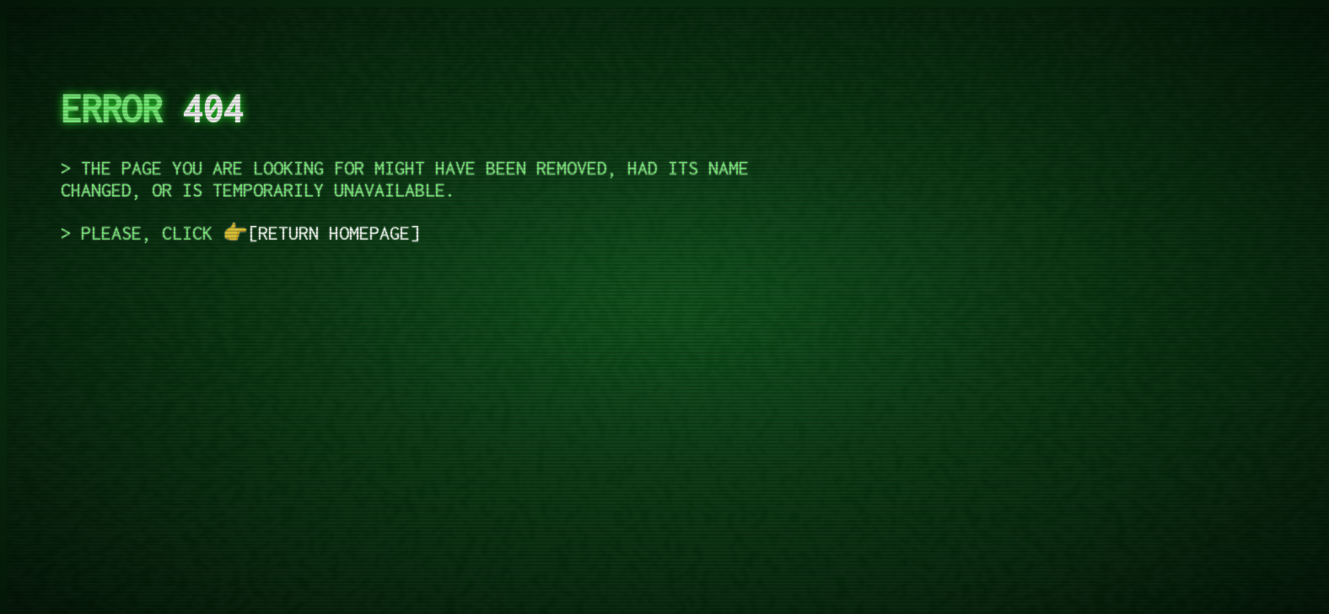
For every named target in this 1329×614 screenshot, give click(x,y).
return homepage (334, 233)
